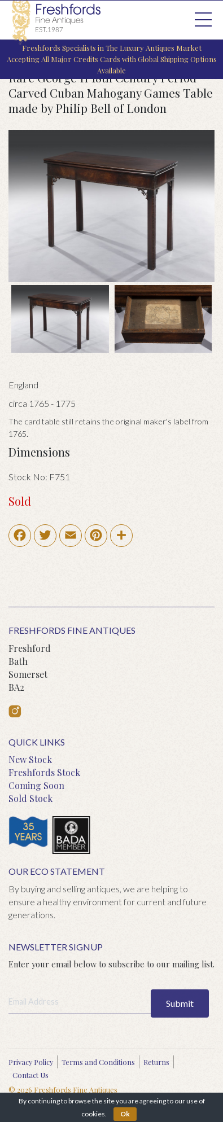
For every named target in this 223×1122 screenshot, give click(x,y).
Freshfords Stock (44, 772)
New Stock (30, 759)
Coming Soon (36, 785)
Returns (156, 1062)
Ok (125, 1114)
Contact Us (30, 1075)
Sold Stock (30, 798)
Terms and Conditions (98, 1062)
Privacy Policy (30, 1062)
